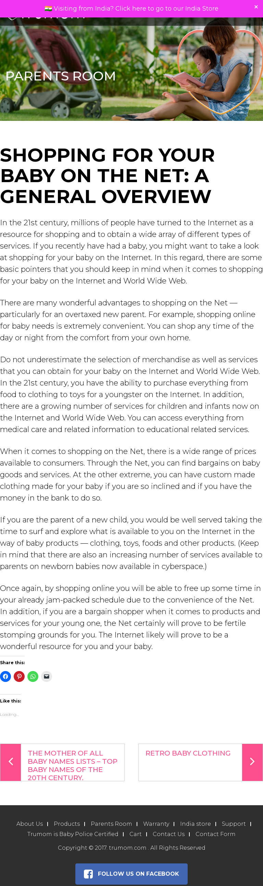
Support (234, 824)
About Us (29, 824)
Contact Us (169, 834)
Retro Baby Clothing (204, 762)
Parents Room (111, 824)
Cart (135, 834)
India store (195, 824)
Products (67, 824)
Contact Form (216, 834)
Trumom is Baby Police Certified (72, 834)
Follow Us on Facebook (131, 874)
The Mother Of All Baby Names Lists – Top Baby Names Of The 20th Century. (58, 762)
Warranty (156, 824)
